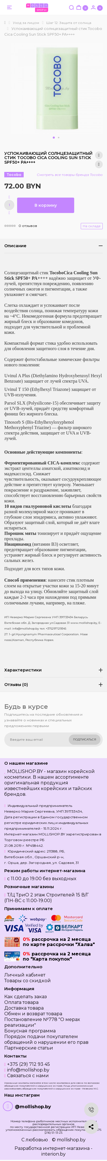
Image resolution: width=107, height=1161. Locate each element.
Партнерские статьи (28, 1048)
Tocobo (14, 174)
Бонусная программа (30, 1031)
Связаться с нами (28, 1075)
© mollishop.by (69, 1139)
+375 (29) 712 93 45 (28, 1064)
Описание (15, 245)
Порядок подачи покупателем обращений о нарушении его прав (46, 1039)
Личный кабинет (24, 975)
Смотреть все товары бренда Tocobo (70, 174)
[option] (57, 88)
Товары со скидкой (27, 980)
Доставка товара (24, 1008)
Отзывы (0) (16, 684)
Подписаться (84, 739)
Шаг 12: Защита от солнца (68, 23)
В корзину (46, 205)
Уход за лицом (26, 23)
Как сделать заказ (25, 996)
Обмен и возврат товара (33, 1013)
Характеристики (23, 670)
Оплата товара (21, 1002)
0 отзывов (28, 226)
